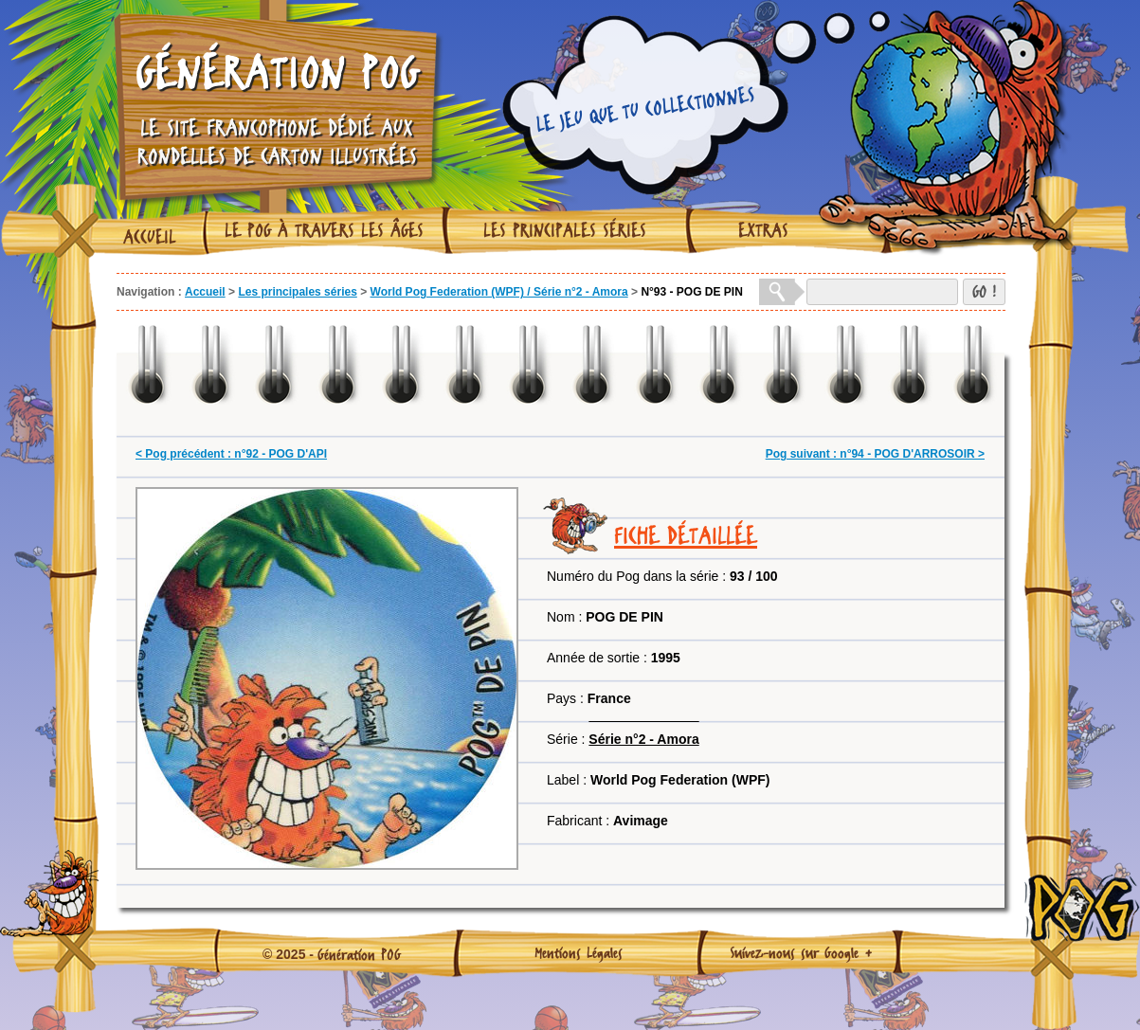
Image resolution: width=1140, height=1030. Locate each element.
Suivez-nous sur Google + (801, 952)
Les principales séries (564, 230)
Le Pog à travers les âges (324, 230)
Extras (763, 230)
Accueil (149, 236)
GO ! (984, 291)
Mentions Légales (578, 952)
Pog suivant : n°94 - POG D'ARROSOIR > (875, 454)
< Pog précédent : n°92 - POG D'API (231, 454)
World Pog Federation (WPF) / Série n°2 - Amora (499, 291)
